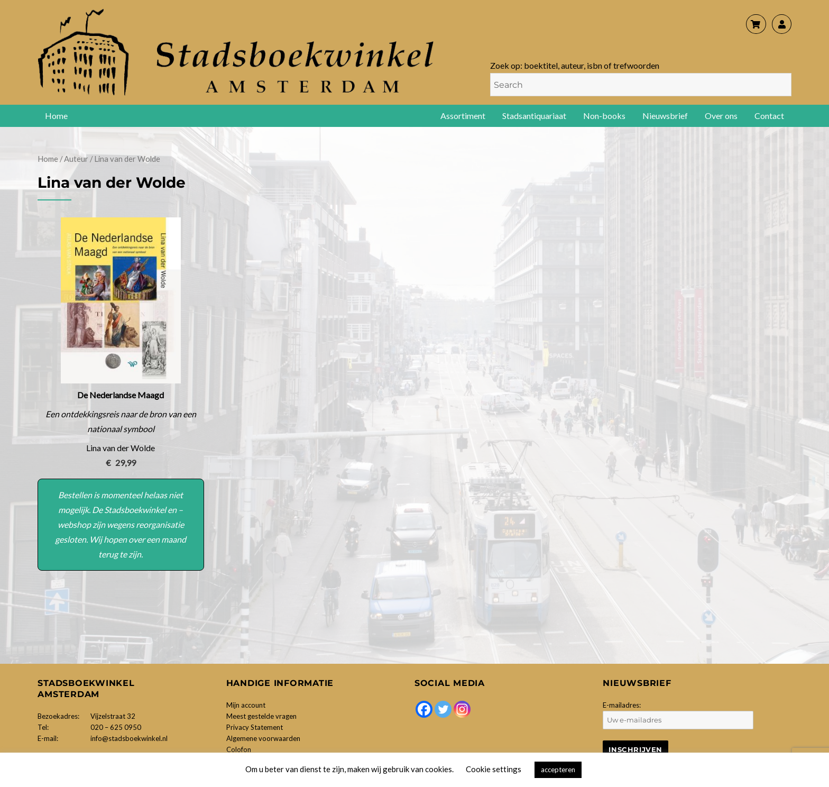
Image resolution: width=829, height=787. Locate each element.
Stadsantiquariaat (534, 116)
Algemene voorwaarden (263, 738)
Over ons (721, 116)
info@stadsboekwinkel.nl (129, 738)
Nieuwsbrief (665, 116)
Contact (769, 116)
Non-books (604, 116)
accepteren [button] (558, 769)
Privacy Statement (254, 727)
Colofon (238, 749)
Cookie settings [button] (493, 769)
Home (56, 116)
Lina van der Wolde (120, 448)
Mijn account (245, 705)
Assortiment (462, 116)
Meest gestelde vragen (261, 716)
